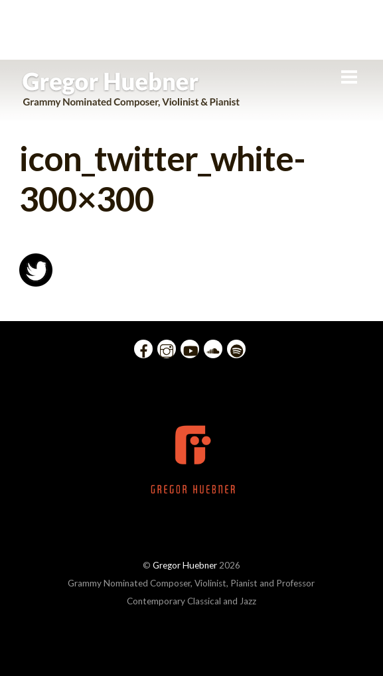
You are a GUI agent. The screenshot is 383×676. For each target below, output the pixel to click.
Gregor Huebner (185, 565)
